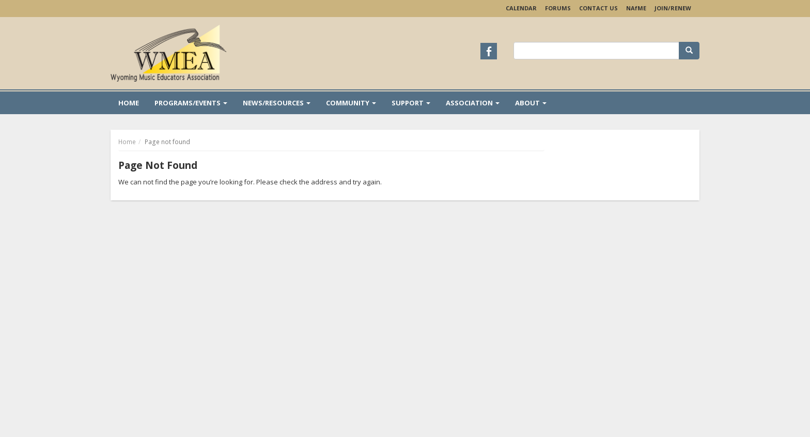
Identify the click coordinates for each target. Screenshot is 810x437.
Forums (558, 8)
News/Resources (276, 102)
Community (351, 102)
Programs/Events (190, 102)
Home (128, 102)
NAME (636, 8)
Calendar (521, 8)
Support (411, 102)
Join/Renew (673, 8)
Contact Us (598, 8)
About (531, 102)
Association (473, 102)
